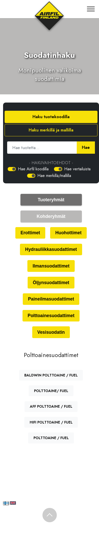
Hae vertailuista (77, 169)
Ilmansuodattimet (50, 266)
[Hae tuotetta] (42, 147)
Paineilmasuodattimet (51, 299)
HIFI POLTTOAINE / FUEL (51, 422)
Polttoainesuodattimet (51, 315)
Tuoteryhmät (51, 199)
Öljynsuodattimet (51, 282)
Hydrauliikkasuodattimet (51, 249)
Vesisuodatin (51, 332)
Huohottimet (68, 232)
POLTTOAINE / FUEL (51, 437)
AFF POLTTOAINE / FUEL (51, 406)
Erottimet (30, 232)
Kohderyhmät (51, 216)
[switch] (12, 169)
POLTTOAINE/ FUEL (51, 390)
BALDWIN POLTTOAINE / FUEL (51, 375)
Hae (86, 147)
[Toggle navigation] (91, 9)
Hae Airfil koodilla (33, 169)
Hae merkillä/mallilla (54, 176)
